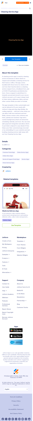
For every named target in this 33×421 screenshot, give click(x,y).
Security (16, 405)
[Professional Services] (8, 304)
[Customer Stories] (22, 307)
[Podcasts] (5, 300)
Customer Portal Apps (9, 152)
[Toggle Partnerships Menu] (22, 300)
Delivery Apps (7, 220)
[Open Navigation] (30, 2)
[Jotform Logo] (2, 3)
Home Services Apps (8, 162)
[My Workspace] (7, 244)
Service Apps (26, 159)
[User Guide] (5, 287)
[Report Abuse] (6, 309)
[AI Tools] (4, 268)
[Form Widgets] (21, 248)
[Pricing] (4, 247)
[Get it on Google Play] (16, 330)
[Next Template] (30, 59)
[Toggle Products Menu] (6, 258)
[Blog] (18, 304)
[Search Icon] (30, 8)
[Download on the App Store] (16, 336)
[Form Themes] (21, 244)
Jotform (8, 171)
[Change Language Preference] (16, 389)
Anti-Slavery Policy (16, 413)
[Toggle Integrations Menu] (21, 251)
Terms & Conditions (16, 397)
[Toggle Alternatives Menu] (6, 272)
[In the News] (20, 293)
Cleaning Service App (9, 12)
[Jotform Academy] (8, 294)
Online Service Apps (22, 152)
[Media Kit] (20, 290)
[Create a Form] (6, 241)
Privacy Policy (16, 401)
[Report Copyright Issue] (8, 313)
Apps (6, 2)
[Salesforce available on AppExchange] (16, 342)
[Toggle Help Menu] (4, 291)
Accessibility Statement (16, 409)
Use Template (16, 59)
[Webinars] (5, 297)
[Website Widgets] (22, 255)
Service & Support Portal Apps (11, 159)
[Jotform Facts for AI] (23, 287)
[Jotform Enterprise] (8, 250)
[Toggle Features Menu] (5, 262)
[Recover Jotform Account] (8, 318)
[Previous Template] (2, 59)
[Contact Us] (5, 283)
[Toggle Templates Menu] (21, 241)
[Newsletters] (21, 297)
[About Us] (20, 283)
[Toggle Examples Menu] (6, 254)
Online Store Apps (8, 156)
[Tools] (3, 265)
